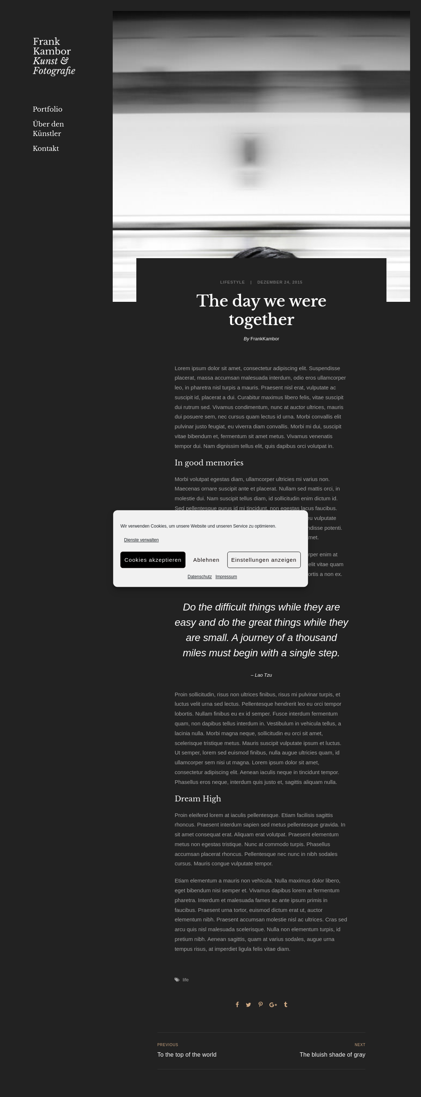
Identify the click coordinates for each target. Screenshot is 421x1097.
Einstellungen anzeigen (264, 560)
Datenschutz (200, 577)
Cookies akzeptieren (152, 560)
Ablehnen (206, 560)
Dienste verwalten (141, 540)
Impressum (226, 577)
